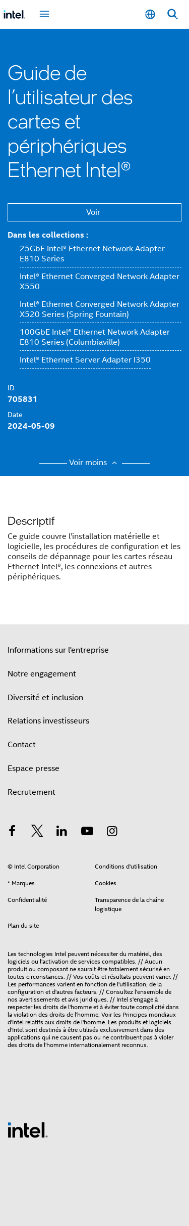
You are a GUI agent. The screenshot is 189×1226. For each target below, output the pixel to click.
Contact (22, 745)
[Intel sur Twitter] (37, 833)
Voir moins (94, 463)
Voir (93, 212)
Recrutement (31, 792)
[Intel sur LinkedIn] (62, 833)
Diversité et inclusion (45, 698)
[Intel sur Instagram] (111, 833)
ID (11, 387)
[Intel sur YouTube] (87, 833)
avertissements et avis (49, 999)
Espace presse (33, 768)
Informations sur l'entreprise (58, 650)
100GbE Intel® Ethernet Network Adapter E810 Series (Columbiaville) (95, 337)
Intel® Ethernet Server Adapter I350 (85, 360)
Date (15, 414)
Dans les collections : (48, 235)
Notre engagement (42, 674)
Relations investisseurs (48, 721)
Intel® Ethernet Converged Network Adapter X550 (99, 281)
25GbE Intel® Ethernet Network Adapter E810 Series (92, 254)
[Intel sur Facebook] (12, 833)
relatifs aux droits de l (54, 1022)
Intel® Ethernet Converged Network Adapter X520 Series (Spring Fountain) (99, 309)
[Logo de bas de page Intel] (28, 1129)
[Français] (150, 14)
